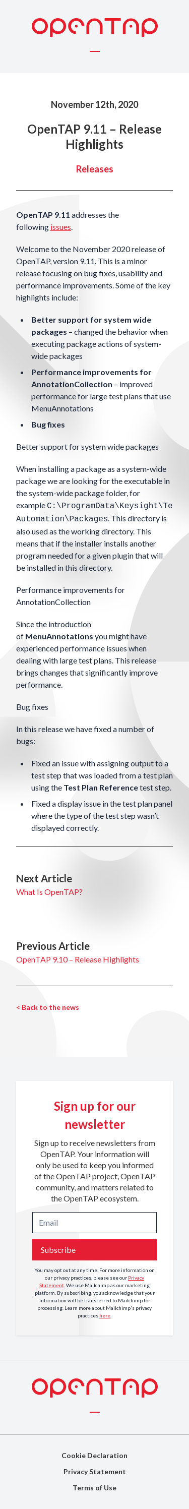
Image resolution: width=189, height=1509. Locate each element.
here (104, 1315)
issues (60, 226)
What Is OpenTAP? (49, 891)
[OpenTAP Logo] (95, 27)
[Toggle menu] (95, 51)
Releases (94, 168)
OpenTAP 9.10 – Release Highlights (77, 959)
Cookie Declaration (94, 1455)
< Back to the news (47, 1007)
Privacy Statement (95, 1471)
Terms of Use (94, 1487)
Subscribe (58, 1249)
